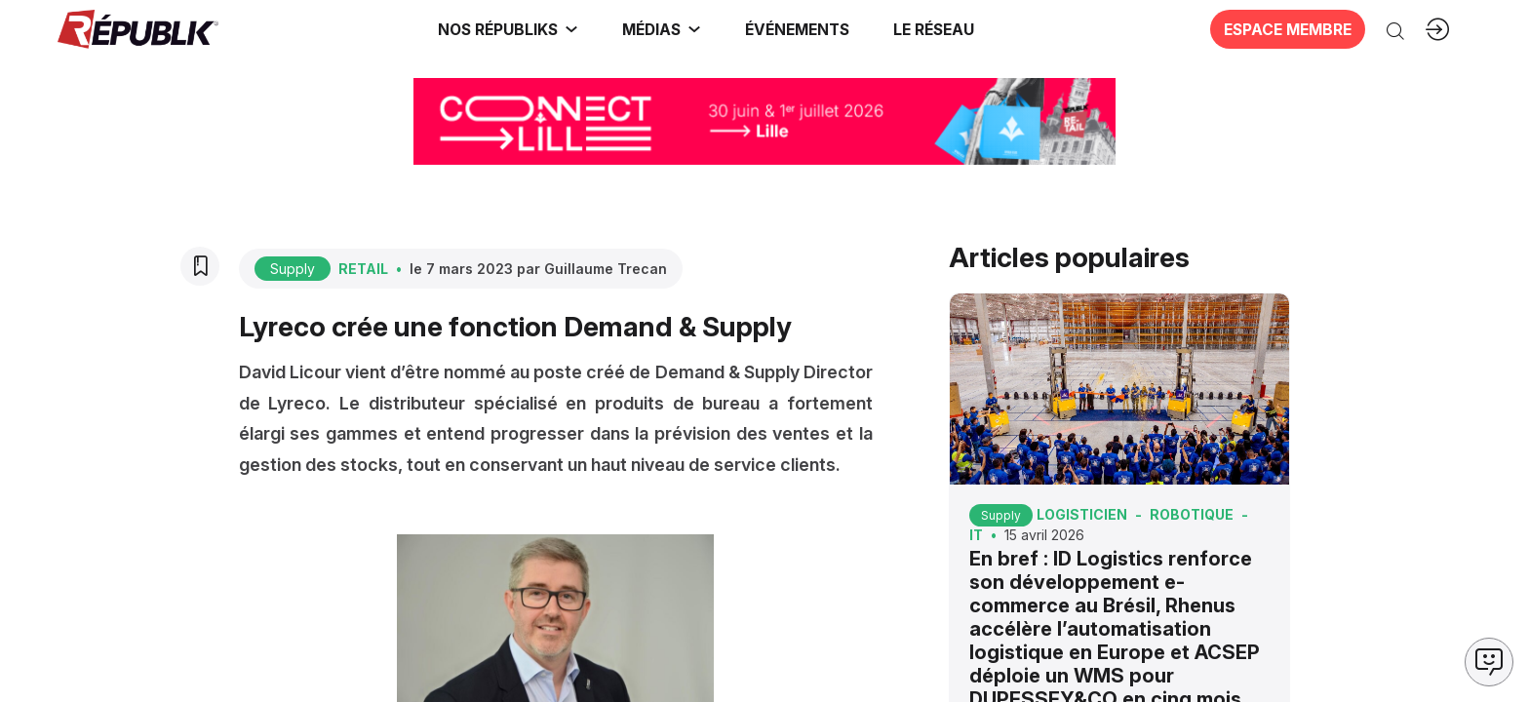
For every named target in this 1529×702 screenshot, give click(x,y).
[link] (508, 29)
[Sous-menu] (571, 29)
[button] (797, 29)
